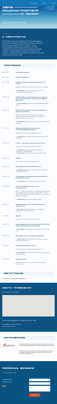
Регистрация (53, 3)
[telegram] (5, 386)
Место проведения (34, 3)
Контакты (44, 3)
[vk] (3, 386)
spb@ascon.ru (12, 326)
